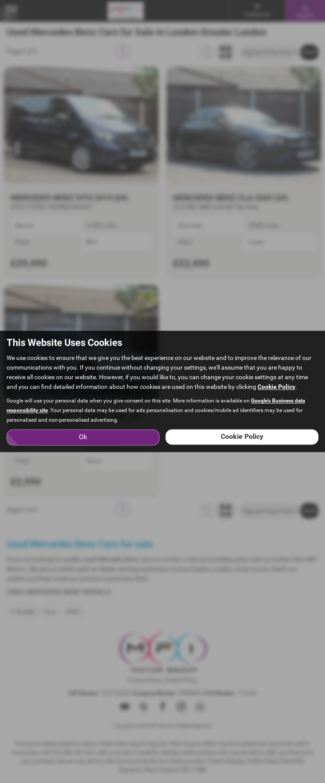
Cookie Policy (276, 387)
